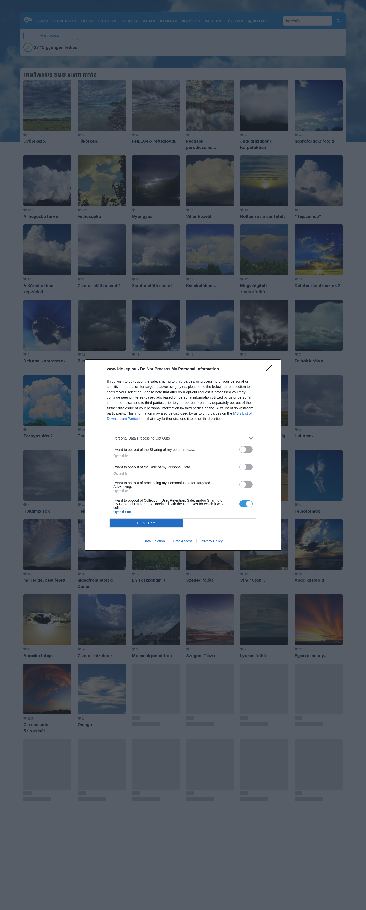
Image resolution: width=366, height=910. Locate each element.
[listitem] (183, 438)
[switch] (246, 449)
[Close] (271, 369)
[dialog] (183, 455)
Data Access (183, 541)
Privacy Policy (212, 541)
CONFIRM (146, 523)
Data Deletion (154, 541)
